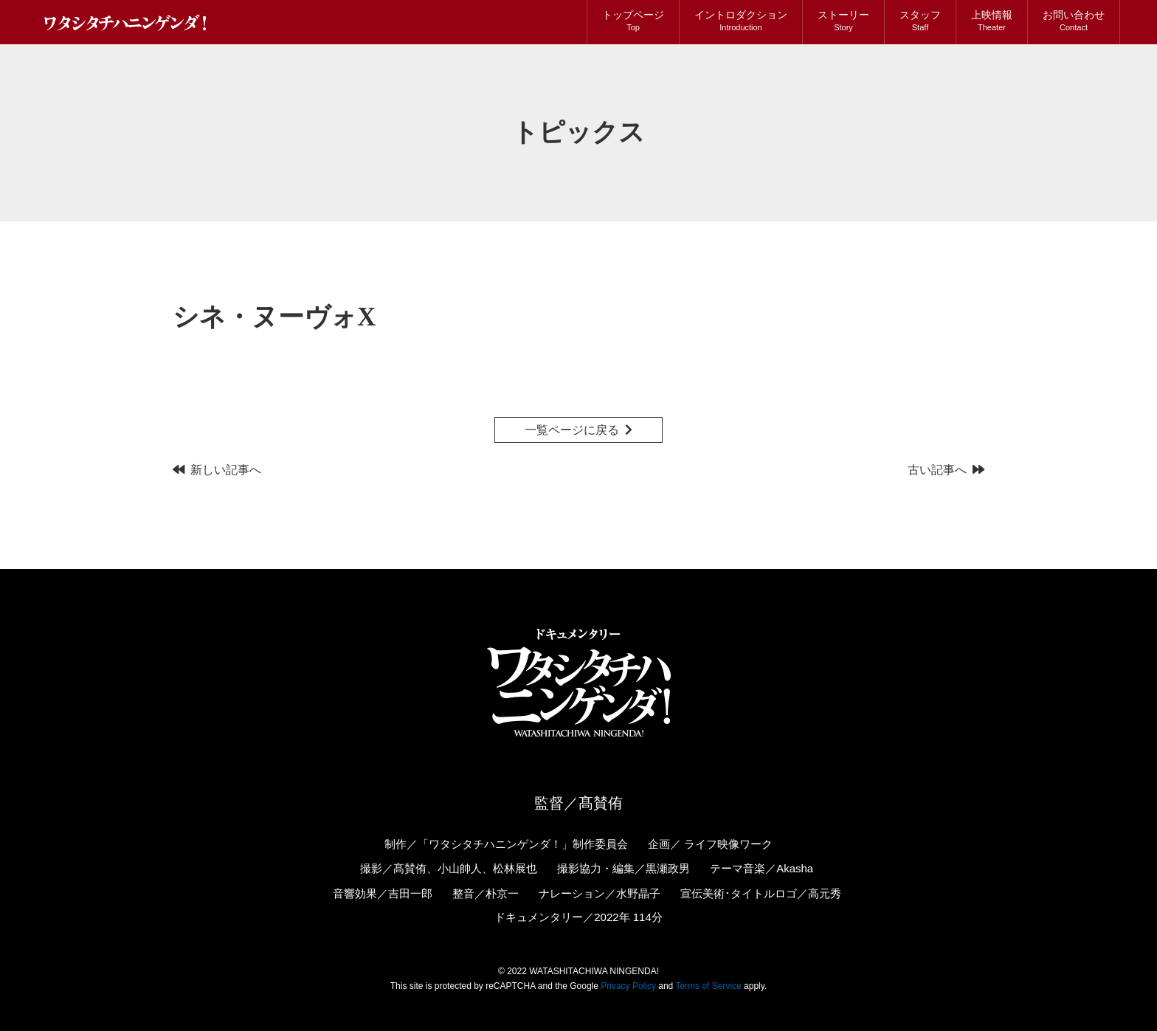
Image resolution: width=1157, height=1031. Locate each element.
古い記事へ (937, 469)
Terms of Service (708, 986)
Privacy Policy (628, 986)
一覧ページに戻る (572, 430)
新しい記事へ (225, 469)
